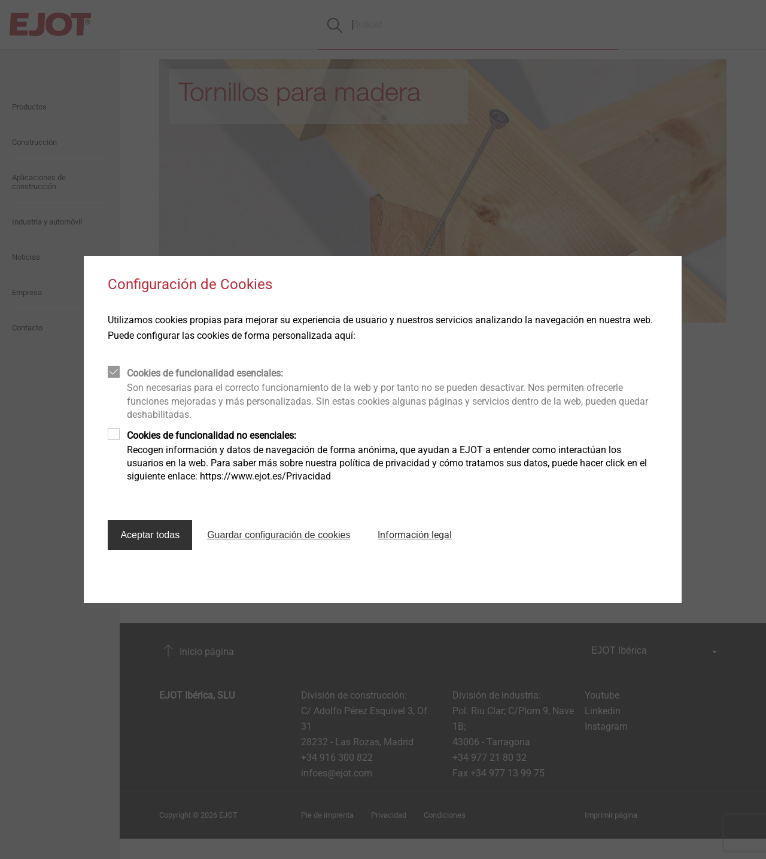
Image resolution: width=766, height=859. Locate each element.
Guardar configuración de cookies (278, 535)
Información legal (415, 535)
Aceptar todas (150, 535)
